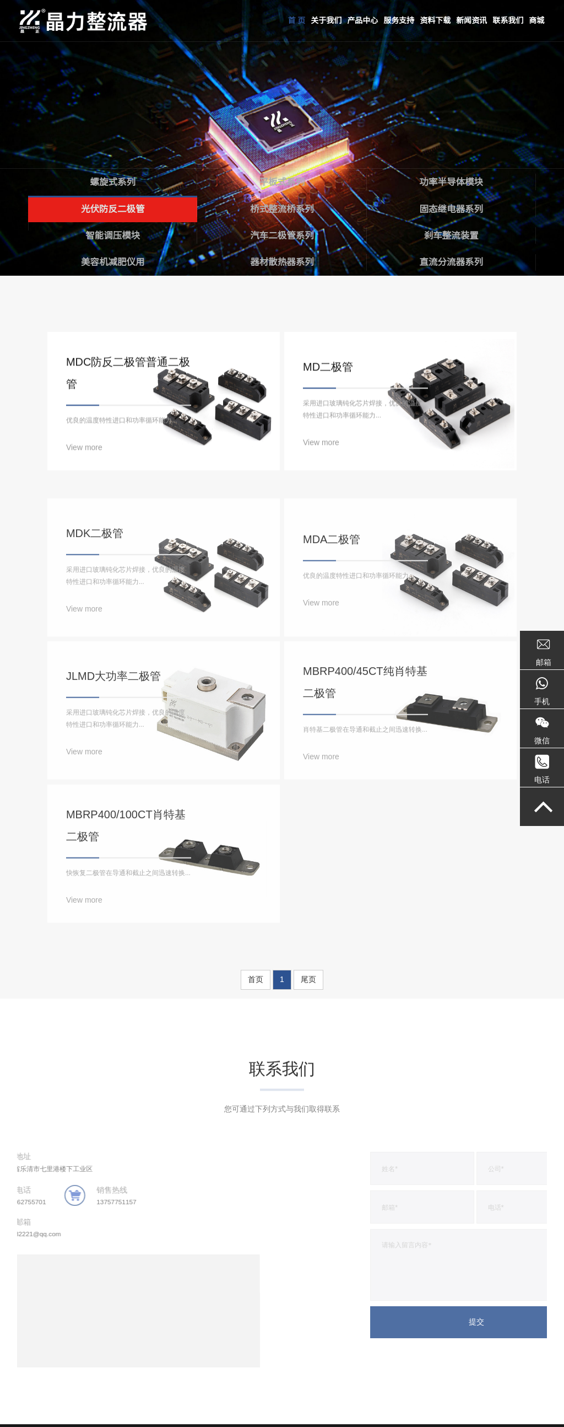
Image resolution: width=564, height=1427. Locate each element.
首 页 (296, 20)
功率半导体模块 (451, 179)
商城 (536, 20)
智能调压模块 (113, 234)
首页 (255, 890)
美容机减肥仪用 (112, 261)
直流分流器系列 (451, 261)
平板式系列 (282, 179)
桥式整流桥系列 (282, 206)
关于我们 (326, 20)
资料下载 (435, 20)
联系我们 (507, 20)
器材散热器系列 (282, 261)
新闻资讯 (471, 20)
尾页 (308, 890)
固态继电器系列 (451, 206)
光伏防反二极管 (112, 206)
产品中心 (362, 20)
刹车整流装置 (451, 234)
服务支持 (398, 20)
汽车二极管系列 (282, 234)
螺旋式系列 (112, 179)
